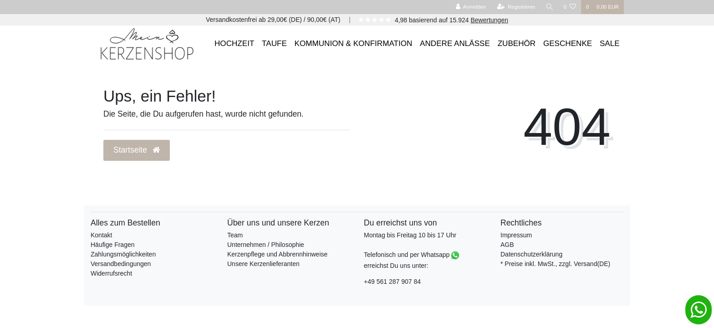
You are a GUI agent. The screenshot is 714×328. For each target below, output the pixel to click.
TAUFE (274, 43)
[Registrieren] (516, 7)
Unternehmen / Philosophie (265, 244)
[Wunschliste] (570, 7)
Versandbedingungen (121, 263)
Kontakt (101, 235)
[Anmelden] (470, 7)
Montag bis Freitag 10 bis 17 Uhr (410, 235)
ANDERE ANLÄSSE (455, 43)
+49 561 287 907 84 (392, 281)
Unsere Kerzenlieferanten (263, 263)
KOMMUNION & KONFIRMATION (354, 43)
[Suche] (550, 7)
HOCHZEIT (234, 43)
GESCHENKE (567, 43)
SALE (610, 43)
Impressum (516, 235)
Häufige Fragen (113, 244)
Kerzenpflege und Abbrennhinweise (277, 254)
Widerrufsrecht (111, 273)
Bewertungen (489, 20)
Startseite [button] (136, 149)
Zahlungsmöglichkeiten (123, 254)
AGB (507, 244)
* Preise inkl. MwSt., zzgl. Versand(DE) (555, 263)
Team (235, 235)
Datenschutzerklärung (531, 254)
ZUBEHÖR (517, 43)
